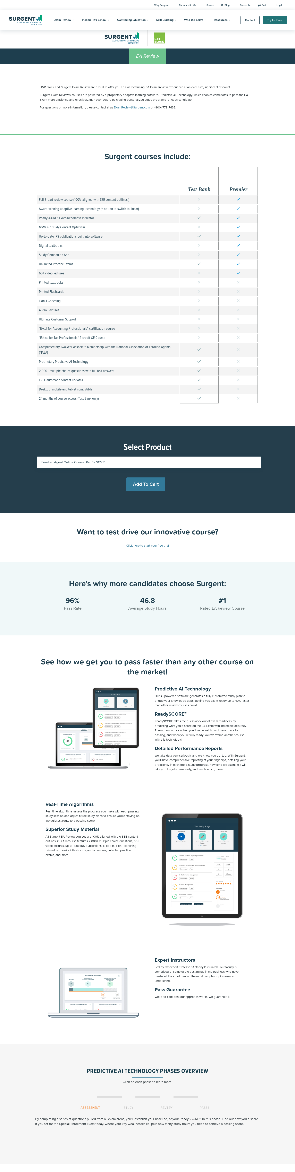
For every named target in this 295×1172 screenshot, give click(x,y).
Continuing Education (131, 20)
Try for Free (274, 20)
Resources (221, 20)
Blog (225, 5)
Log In (280, 5)
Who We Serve (193, 20)
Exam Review (62, 20)
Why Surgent (161, 5)
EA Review (147, 56)
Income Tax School (94, 20)
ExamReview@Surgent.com (132, 107)
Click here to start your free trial (147, 545)
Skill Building (165, 20)
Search (210, 5)
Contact (250, 20)
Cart (264, 5)
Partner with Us (187, 5)
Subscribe (245, 5)
